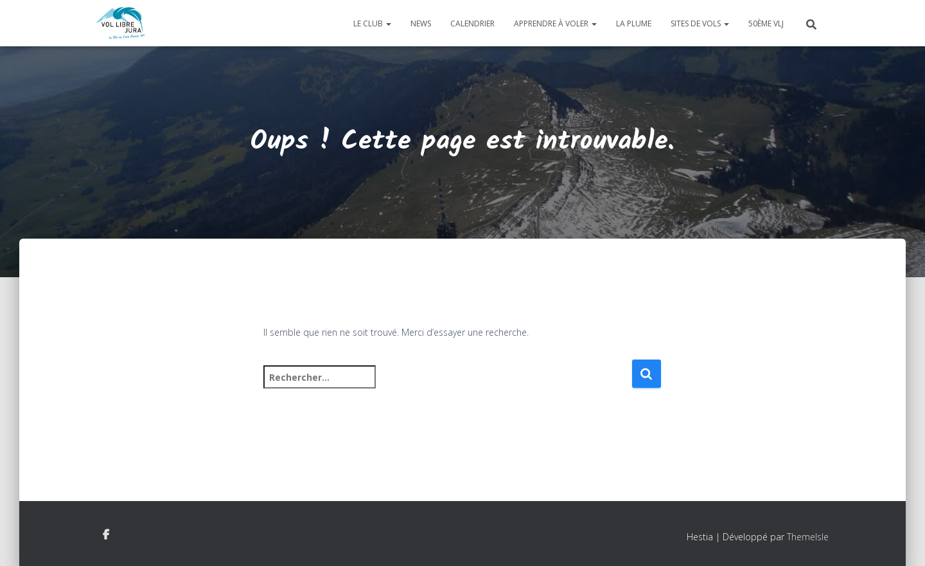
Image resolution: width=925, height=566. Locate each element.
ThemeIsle (808, 537)
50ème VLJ (766, 23)
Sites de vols (700, 23)
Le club (372, 23)
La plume (633, 23)
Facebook (106, 535)
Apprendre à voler (555, 23)
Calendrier (472, 23)
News (420, 23)
